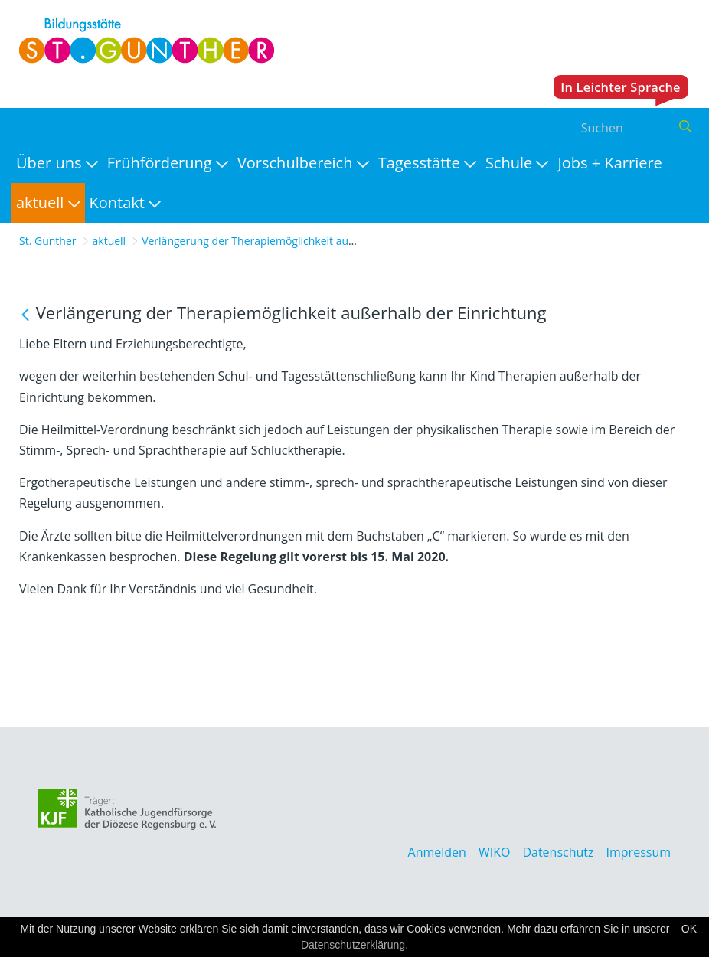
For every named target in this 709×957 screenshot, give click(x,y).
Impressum (638, 852)
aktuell (109, 241)
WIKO (494, 852)
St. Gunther (48, 241)
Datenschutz (557, 852)
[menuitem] (57, 163)
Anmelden (437, 852)
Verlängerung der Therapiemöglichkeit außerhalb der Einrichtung (304, 241)
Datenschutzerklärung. (354, 945)
